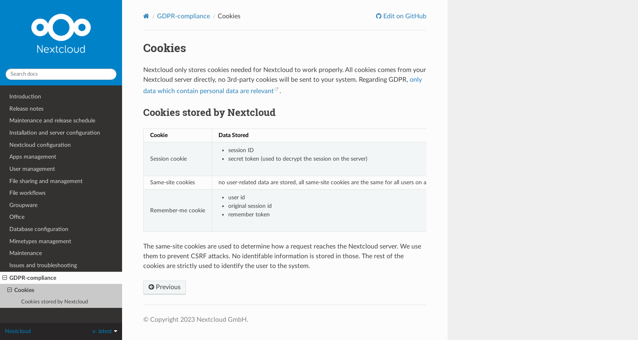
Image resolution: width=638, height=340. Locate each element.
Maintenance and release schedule (52, 121)
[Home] (146, 16)
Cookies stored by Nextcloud (54, 302)
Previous (165, 287)
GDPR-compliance (29, 278)
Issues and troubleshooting (43, 265)
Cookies (20, 290)
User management (32, 169)
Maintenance (25, 253)
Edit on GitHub (404, 16)
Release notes (26, 109)
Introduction (25, 97)
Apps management (32, 157)
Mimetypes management (40, 241)
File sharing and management (46, 181)
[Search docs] (61, 74)
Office (16, 217)
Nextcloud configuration (40, 145)
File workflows (27, 193)
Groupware (23, 205)
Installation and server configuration (54, 133)
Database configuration (38, 229)
